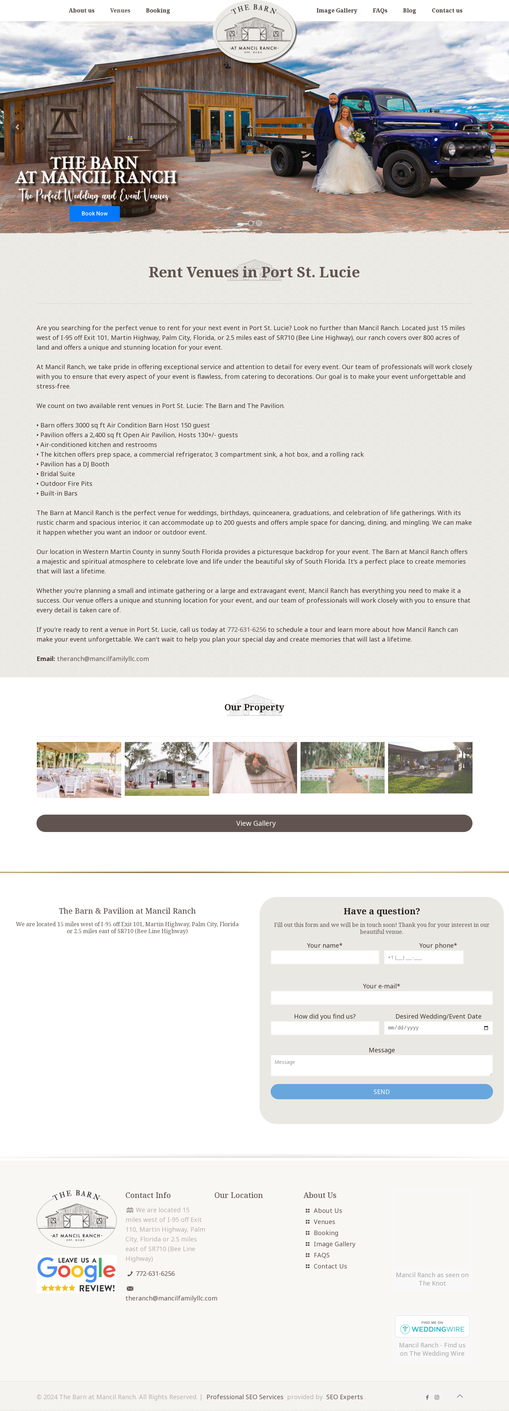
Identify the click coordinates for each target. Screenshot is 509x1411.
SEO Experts (344, 1343)
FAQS (322, 1255)
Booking (326, 1233)
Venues (324, 1222)
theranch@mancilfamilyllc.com (103, 658)
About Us (328, 1211)
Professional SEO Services (245, 1343)
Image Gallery (334, 1244)
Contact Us (330, 1267)
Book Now (95, 213)
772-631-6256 (246, 629)
